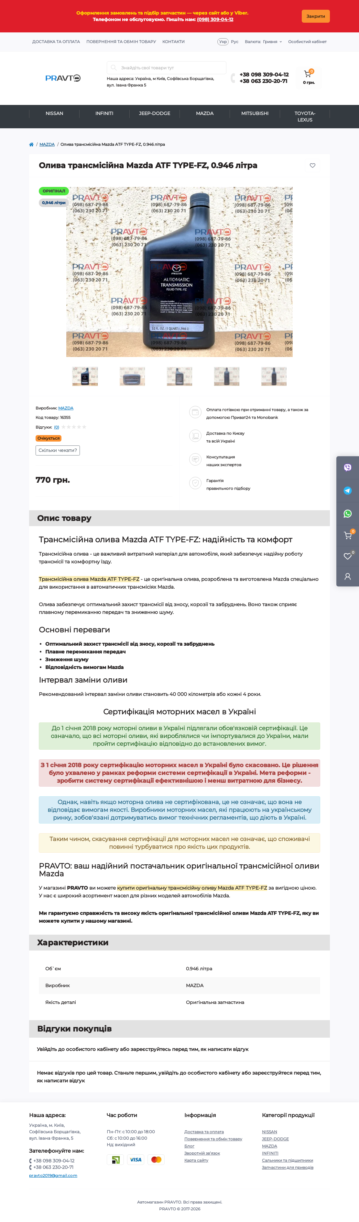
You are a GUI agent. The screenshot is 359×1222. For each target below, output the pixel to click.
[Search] (114, 67)
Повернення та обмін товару (121, 41)
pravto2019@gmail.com (53, 1175)
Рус (234, 41)
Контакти (173, 41)
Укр (223, 41)
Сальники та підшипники (287, 1160)
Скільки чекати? (57, 450)
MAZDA (204, 113)
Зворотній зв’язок (202, 1153)
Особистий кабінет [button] (307, 41)
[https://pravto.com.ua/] (31, 144)
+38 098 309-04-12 (264, 75)
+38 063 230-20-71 (263, 81)
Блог (189, 1146)
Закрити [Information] (316, 16)
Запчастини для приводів (287, 1167)
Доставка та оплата (56, 41)
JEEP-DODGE (154, 113)
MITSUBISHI (254, 113)
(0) (56, 427)
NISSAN (54, 113)
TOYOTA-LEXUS (305, 116)
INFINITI (104, 113)
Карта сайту (196, 1160)
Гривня (261, 42)
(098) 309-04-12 (215, 19)
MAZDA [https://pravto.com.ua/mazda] (47, 144)
